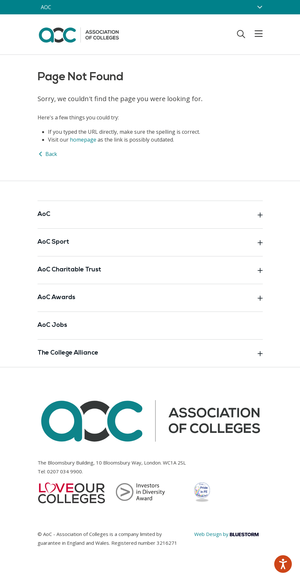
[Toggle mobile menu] (254, 33)
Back (47, 154)
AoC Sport (150, 242)
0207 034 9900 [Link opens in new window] (64, 471)
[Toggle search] (241, 33)
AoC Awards (150, 298)
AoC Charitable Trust (150, 270)
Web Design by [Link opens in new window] (226, 534)
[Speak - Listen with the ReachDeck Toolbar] (283, 564)
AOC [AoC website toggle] (46, 7)
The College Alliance (150, 353)
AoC (150, 214)
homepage (83, 139)
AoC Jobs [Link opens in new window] (52, 325)
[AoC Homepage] (79, 34)
